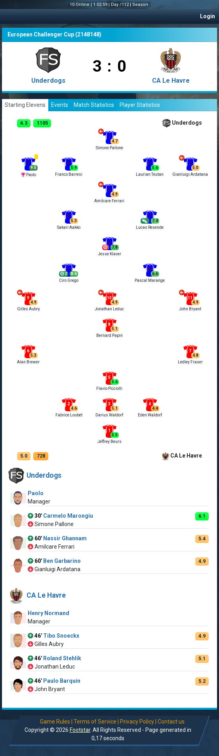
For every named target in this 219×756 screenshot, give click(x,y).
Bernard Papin (109, 335)
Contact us (171, 721)
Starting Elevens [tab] (25, 105)
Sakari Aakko (68, 227)
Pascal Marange (150, 280)
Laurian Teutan (150, 174)
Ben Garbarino (62, 561)
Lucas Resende (150, 227)
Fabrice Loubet (68, 415)
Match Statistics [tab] (94, 105)
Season (140, 4)
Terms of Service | (96, 721)
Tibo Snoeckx (61, 636)
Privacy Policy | (138, 721)
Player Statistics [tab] (140, 105)
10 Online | (81, 4)
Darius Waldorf (109, 415)
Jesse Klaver (109, 254)
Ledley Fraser (190, 362)
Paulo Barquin (61, 681)
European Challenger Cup (41, 34)
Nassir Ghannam (65, 538)
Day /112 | (121, 4)
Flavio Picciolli (109, 388)
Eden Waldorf (150, 415)
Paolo (31, 175)
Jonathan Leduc (109, 309)
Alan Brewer (28, 362)
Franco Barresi (68, 174)
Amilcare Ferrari (109, 201)
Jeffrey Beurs (109, 441)
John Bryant (190, 309)
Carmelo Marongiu (68, 516)
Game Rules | (56, 721)
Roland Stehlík (62, 658)
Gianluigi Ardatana (190, 174)
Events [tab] (59, 105)
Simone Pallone (109, 148)
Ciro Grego (68, 280)
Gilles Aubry (28, 309)
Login (207, 16)
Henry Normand (48, 613)
